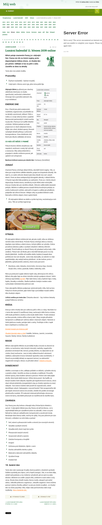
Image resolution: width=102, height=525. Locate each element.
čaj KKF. (23, 279)
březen (32, 18)
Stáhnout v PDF (44, 496)
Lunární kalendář (18, 18)
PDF (54, 47)
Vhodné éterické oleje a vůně (15, 333)
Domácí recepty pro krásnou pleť (16, 329)
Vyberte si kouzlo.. (45, 361)
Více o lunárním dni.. (20, 490)
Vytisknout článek (17, 496)
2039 (26, 18)
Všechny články (93, 11)
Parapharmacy (7, 18)
